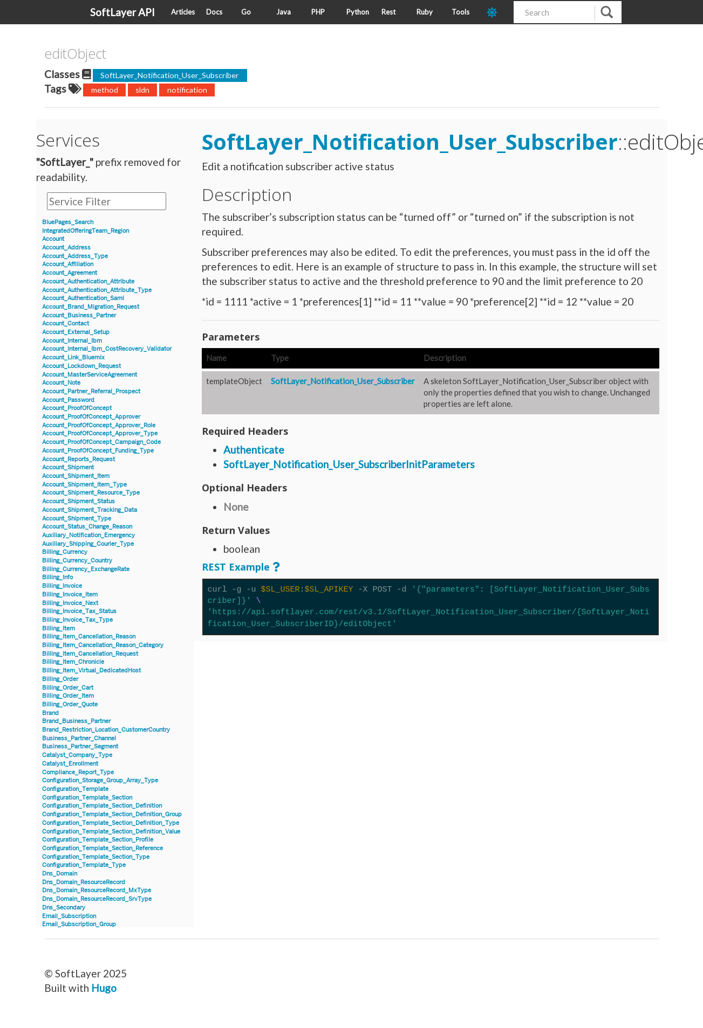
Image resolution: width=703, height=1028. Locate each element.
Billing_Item (58, 628)
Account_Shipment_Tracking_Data (89, 509)
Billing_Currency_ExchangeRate (85, 569)
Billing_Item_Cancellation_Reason (88, 636)
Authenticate (253, 449)
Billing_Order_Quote (70, 704)
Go (246, 12)
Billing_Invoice (62, 585)
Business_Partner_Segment (80, 746)
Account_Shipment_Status (78, 501)
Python (357, 12)
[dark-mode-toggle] (496, 12)
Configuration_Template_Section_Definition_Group (112, 814)
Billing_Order (60, 679)
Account (53, 238)
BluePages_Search (67, 222)
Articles (183, 12)
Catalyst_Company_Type (77, 755)
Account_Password (68, 400)
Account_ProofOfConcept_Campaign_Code (101, 442)
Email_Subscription (69, 916)
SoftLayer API (122, 12)
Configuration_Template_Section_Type (95, 856)
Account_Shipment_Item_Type (84, 484)
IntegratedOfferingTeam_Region (85, 230)
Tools (460, 12)
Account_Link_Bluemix (73, 357)
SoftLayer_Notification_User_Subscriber (169, 75)
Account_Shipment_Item (76, 476)
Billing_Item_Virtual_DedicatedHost (91, 670)
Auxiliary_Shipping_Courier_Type (88, 543)
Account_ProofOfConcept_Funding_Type (98, 450)
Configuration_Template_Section (87, 797)
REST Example (236, 566)
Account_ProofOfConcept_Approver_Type (100, 433)
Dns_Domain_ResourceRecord (83, 882)
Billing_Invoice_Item (70, 594)
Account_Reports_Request (78, 459)
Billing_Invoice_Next (70, 603)
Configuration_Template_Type (84, 865)
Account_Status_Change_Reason (87, 526)
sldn (142, 89)
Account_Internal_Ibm (72, 340)
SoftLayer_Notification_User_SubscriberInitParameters (349, 464)
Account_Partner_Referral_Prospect (91, 391)
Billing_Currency (64, 551)
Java (283, 12)
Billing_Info (57, 577)
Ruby (425, 12)
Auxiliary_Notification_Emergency (88, 535)
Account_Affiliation (67, 264)
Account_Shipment (68, 467)
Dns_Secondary (63, 907)
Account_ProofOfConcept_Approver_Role (98, 425)
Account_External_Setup (76, 332)
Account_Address (66, 247)
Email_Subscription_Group (79, 924)
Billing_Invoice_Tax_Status (79, 611)
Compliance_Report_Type (78, 772)
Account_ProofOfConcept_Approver (91, 416)
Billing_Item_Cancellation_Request (90, 653)
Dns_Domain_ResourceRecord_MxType (96, 890)
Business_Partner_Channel (79, 738)
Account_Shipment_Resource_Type (91, 492)
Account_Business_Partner (79, 315)
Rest (388, 12)
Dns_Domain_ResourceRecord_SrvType (97, 898)
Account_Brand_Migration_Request (90, 306)
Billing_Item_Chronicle (73, 661)
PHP (318, 12)
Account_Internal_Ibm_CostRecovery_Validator (107, 348)
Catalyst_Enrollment (70, 763)
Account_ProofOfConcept (77, 408)
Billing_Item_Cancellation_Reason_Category (102, 645)
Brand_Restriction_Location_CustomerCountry (106, 729)
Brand (50, 713)
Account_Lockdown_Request (81, 366)
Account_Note (61, 382)
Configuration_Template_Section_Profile (97, 839)
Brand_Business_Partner (76, 721)
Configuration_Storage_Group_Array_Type (100, 780)
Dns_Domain (59, 873)
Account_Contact (65, 323)
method (104, 89)
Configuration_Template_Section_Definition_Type (110, 822)
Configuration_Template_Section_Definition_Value (111, 831)
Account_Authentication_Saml (83, 298)
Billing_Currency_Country (77, 560)
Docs (214, 12)
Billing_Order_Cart (67, 687)
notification (187, 89)
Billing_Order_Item (68, 695)
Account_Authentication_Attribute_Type (97, 290)
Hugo (104, 988)
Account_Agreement (69, 272)
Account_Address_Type (75, 256)
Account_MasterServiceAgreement (89, 374)
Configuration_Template (75, 789)
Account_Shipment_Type (76, 518)
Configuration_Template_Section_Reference (102, 848)
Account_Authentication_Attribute (88, 281)
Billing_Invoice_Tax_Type (77, 619)
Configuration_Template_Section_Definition (102, 805)
